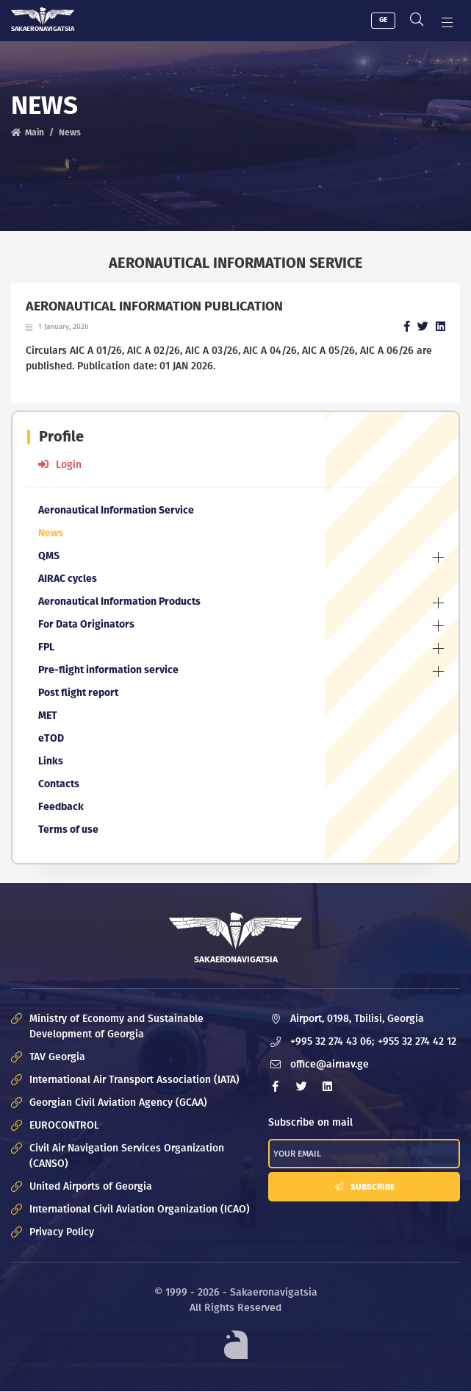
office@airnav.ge (329, 1064)
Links (50, 761)
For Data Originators (86, 624)
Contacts (58, 784)
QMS (49, 556)
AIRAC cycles (67, 578)
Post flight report (78, 692)
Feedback (61, 806)
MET (47, 715)
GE (383, 19)
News (70, 132)
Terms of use (68, 829)
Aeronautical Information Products (119, 601)
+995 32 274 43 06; (332, 1041)
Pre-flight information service (108, 670)
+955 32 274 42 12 (417, 1041)
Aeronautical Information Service (116, 510)
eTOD (51, 738)
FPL (46, 647)
